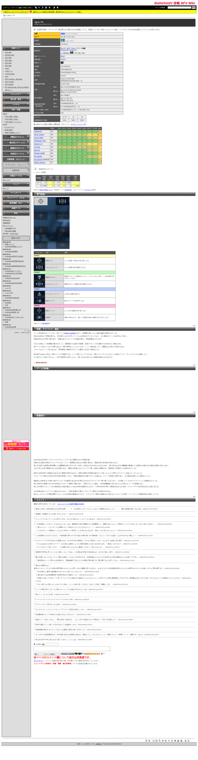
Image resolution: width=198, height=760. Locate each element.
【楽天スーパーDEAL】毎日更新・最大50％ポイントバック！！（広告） (57, 12)
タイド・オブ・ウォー (68, 48)
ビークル (7, 180)
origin (7, 68)
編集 (20, 8)
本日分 (12, 234)
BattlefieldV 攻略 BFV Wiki (174, 3)
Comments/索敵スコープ (13, 246)
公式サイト (9, 71)
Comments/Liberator (12, 298)
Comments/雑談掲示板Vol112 (15, 266)
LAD (6, 305)
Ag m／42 (38, 22)
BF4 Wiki (8, 63)
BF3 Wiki (8, 66)
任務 (6, 322)
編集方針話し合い (10, 218)
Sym (6, 76)
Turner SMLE (38, 138)
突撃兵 (63, 34)
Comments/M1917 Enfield (14, 256)
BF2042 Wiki (9, 55)
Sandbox (7, 220)
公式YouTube (9, 74)
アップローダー (22, 12)
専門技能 (45, 323)
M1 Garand (38, 156)
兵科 (5, 114)
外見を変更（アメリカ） (13, 122)
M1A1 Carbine (39, 134)
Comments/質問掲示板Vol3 (14, 261)
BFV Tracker (9, 82)
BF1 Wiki (8, 58)
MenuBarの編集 (10, 231)
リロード (14, 8)
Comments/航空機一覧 (13, 310)
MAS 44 (37, 150)
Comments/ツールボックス (14, 317)
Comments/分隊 (10, 327)
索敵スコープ (9, 244)
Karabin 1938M (39, 153)
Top (4, 15)
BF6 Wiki (8, 52)
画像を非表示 (79, 504)
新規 (25, 8)
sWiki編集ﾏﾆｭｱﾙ (10, 228)
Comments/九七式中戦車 (13, 273)
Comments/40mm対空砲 (13, 283)
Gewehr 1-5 (38, 144)
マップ (6, 188)
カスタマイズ (9, 127)
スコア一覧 (9, 293)
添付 (29, 8)
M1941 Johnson (39, 163)
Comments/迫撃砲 (11, 251)
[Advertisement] (16, 32)
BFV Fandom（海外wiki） (14, 79)
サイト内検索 (160, 7)
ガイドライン (8, 226)
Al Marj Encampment (12, 278)
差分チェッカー (9, 12)
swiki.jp (98, 744)
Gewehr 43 (38, 131)
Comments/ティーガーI (13, 271)
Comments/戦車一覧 (12, 312)
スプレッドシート (78, 124)
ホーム (6, 8)
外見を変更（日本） (12, 119)
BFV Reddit (9, 84)
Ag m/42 (37, 147)
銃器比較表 (9, 130)
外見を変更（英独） (12, 116)
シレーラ (8, 288)
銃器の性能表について (12, 132)
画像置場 (7, 223)
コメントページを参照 (65, 504)
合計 (16, 234)
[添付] (63, 56)
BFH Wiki (8, 60)
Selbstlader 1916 (40, 141)
